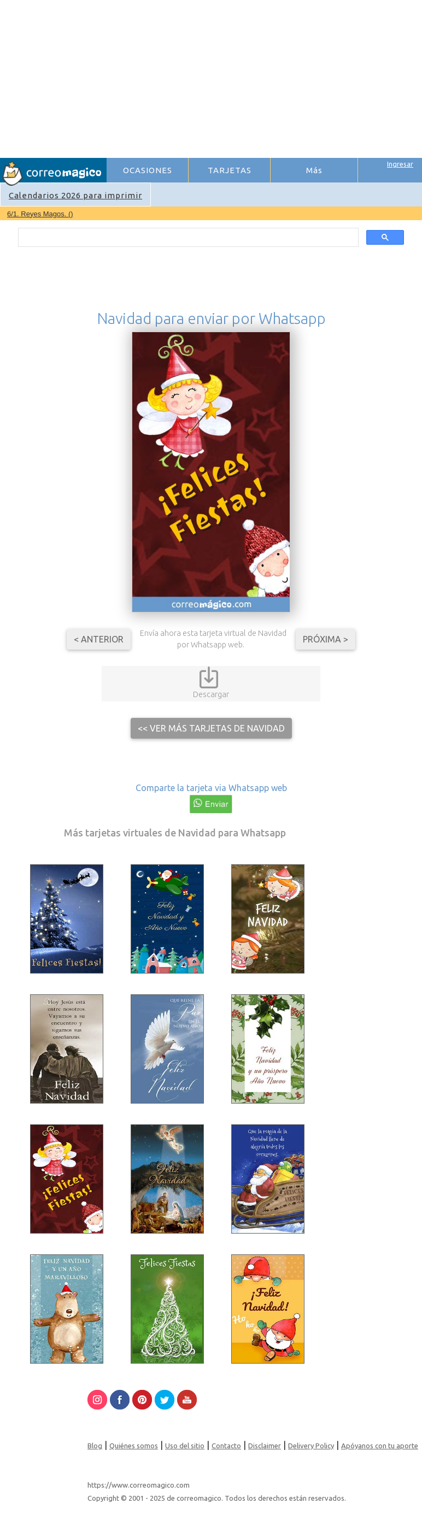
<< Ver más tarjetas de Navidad (211, 728)
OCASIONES (147, 170)
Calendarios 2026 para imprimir (75, 195)
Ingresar (400, 164)
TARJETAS (229, 170)
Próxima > (325, 639)
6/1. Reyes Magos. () (40, 214)
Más (314, 170)
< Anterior (99, 639)
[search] (187, 237)
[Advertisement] (264, 77)
